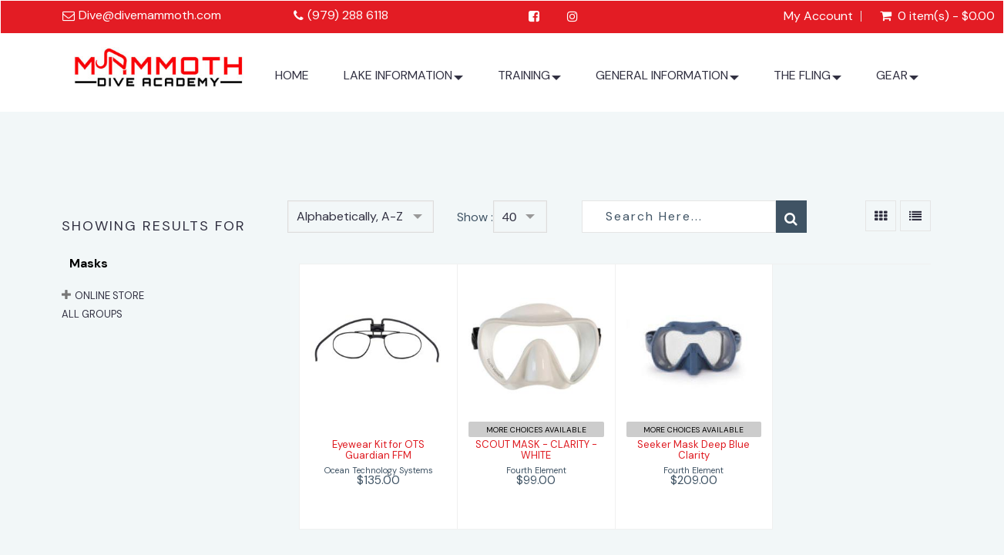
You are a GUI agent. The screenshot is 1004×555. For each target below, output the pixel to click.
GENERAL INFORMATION (667, 81)
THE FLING (807, 81)
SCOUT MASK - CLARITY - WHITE (536, 450)
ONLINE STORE (109, 295)
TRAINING (529, 81)
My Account (818, 16)
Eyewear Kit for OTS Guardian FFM (378, 450)
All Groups (92, 314)
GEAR (897, 81)
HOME (292, 75)
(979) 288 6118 (347, 15)
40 (509, 216)
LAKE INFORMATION (403, 81)
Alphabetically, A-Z (350, 216)
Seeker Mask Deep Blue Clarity (693, 450)
